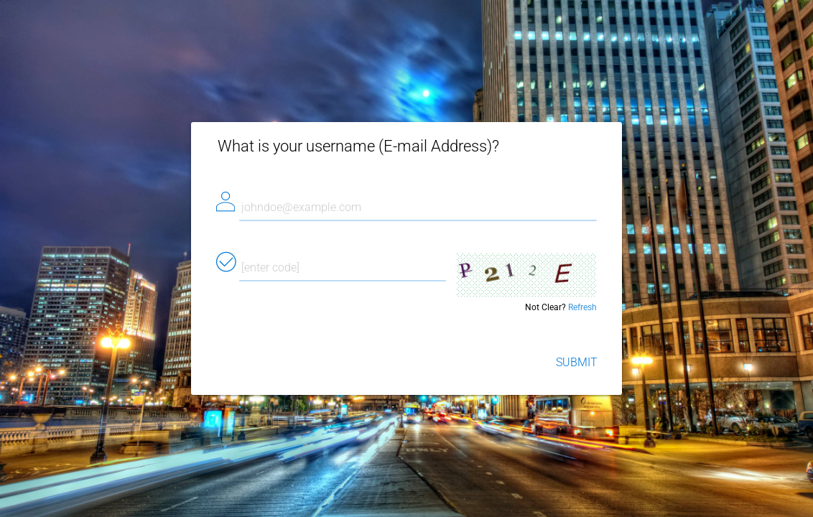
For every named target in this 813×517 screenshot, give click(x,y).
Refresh (582, 307)
